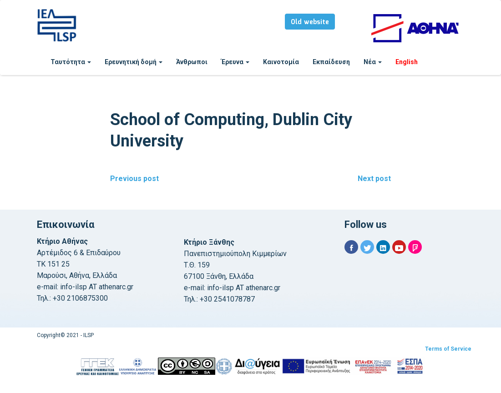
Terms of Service (448, 349)
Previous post (134, 178)
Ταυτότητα (71, 62)
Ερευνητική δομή (133, 62)
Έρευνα (235, 62)
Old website (310, 22)
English (406, 62)
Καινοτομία (281, 62)
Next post (374, 178)
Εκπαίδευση (331, 62)
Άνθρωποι (191, 62)
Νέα (373, 62)
